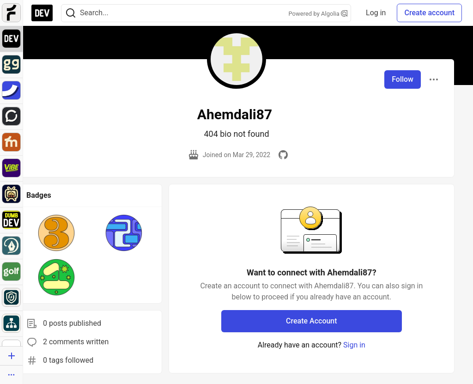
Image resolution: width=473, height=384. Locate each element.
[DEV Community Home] (42, 13)
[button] (56, 232)
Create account (429, 12)
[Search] (70, 13)
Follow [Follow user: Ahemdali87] (402, 79)
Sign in (354, 345)
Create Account (311, 321)
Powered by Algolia (318, 13)
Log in (376, 12)
